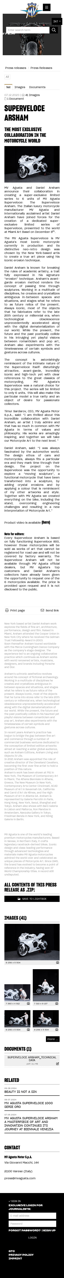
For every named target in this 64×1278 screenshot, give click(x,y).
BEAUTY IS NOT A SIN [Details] (20, 1092)
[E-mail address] (32, 1216)
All (7, 76)
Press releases (15, 68)
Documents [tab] (37, 87)
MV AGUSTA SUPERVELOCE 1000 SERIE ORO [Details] (28, 1105)
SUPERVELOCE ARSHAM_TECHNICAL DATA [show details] (32, 1059)
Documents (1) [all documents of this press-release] (17, 1049)
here (46, 522)
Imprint (15, 1258)
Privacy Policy (21, 1254)
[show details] (57, 962)
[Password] (32, 1224)
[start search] (53, 30)
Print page (17, 610)
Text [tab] (8, 87)
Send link (52, 610)
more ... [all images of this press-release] (52, 1039)
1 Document (15, 98)
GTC (12, 1251)
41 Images (32, 95)
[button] (57, 21)
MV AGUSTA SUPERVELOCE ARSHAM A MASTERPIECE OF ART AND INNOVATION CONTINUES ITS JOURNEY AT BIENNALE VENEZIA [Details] (31, 1123)
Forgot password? (25, 1230)
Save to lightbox (32, 898)
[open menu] (46, 7)
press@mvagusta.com (19, 1178)
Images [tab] (20, 87)
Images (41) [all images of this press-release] (15, 918)
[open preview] (32, 164)
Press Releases (41, 68)
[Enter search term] (32, 30)
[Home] (32, 11)
